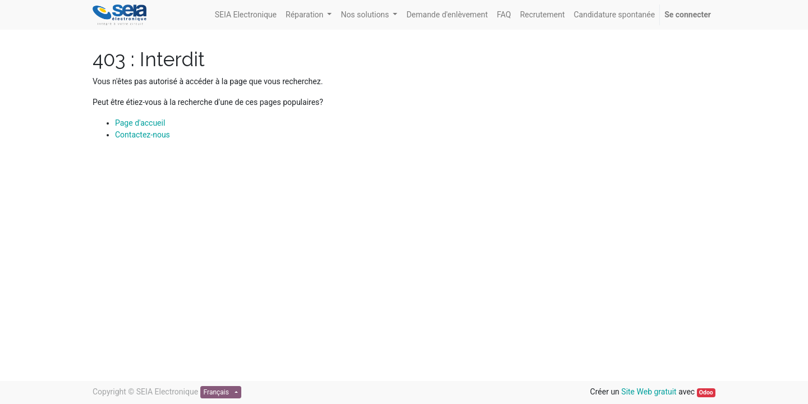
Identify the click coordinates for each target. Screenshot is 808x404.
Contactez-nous (142, 134)
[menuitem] (245, 14)
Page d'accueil (140, 122)
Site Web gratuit (648, 391)
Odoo (706, 392)
